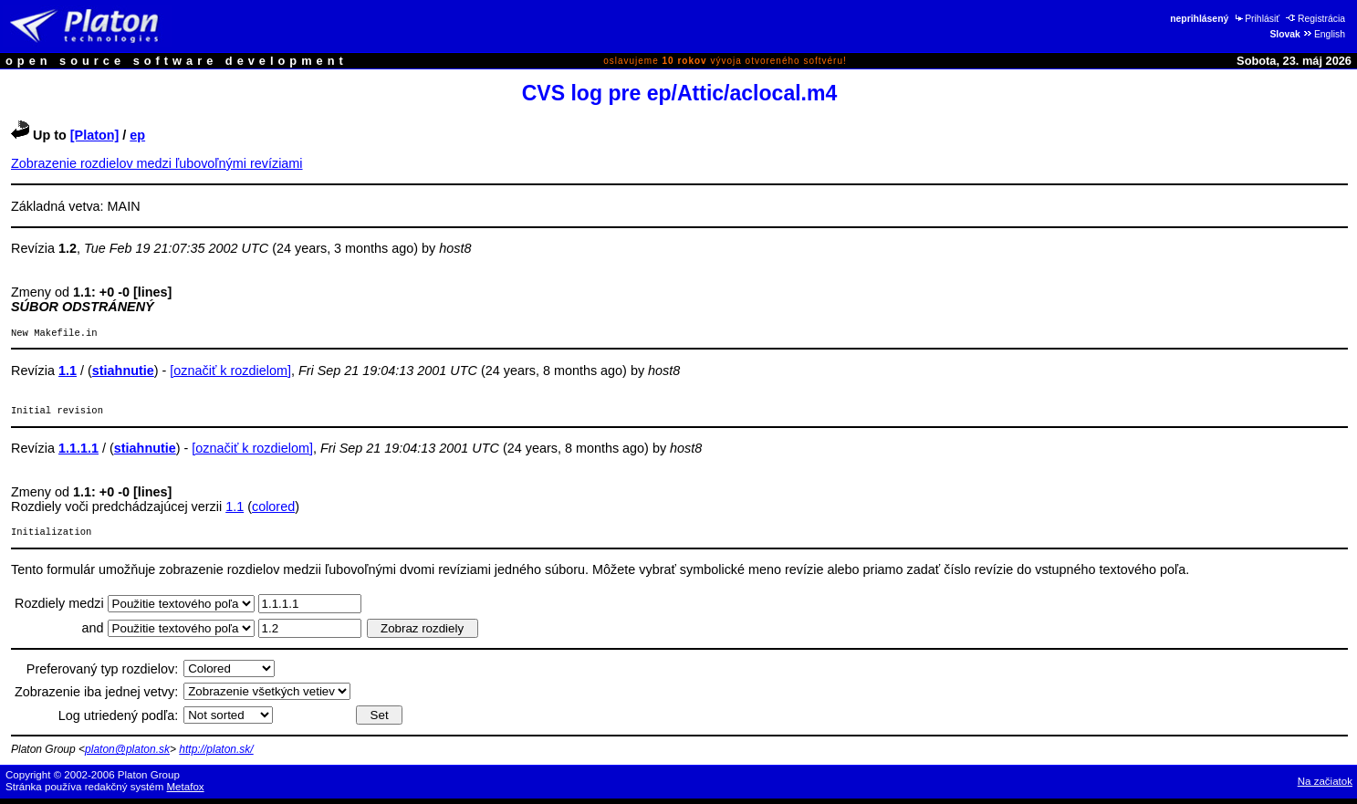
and (95, 633)
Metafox (185, 792)
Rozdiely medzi (61, 608)
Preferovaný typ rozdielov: (102, 674)
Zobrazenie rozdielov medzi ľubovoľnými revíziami (157, 163)
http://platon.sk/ (216, 754)
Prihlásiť (1256, 19)
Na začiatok (1325, 786)
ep (137, 135)
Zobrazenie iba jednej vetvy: (96, 697)
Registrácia (1315, 19)
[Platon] (95, 135)
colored (273, 510)
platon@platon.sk (127, 754)
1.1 (234, 510)
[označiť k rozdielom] (230, 372)
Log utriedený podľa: (118, 721)
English (1323, 34)
